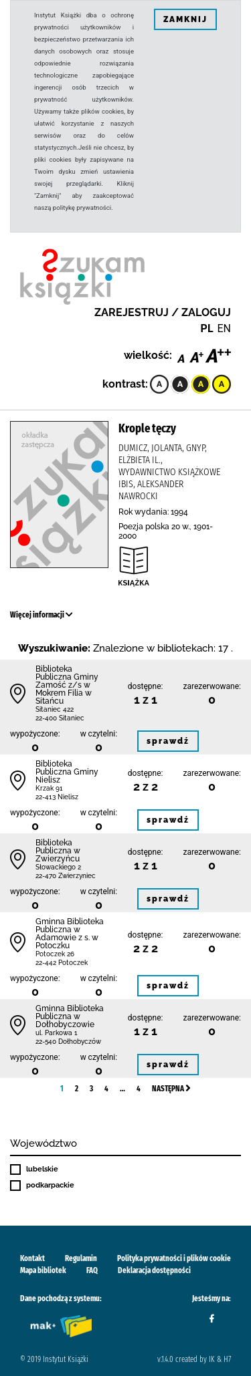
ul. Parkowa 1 (56, 1033)
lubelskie (42, 1169)
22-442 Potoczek (61, 962)
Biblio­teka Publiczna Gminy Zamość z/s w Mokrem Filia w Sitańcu (66, 685)
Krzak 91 (49, 788)
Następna (171, 1088)
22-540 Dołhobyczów (68, 1041)
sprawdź (168, 741)
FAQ (92, 1270)
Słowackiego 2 (58, 867)
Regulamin (81, 1258)
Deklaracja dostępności (154, 1270)
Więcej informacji (41, 615)
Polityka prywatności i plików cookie (174, 1258)
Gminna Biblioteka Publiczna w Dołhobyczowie (69, 1016)
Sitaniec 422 (54, 709)
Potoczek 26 (54, 954)
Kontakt (32, 1258)
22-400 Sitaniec (59, 718)
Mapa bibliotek (43, 1270)
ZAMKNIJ (185, 19)
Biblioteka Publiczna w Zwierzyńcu (57, 850)
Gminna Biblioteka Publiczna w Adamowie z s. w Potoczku (69, 933)
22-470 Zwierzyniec (65, 875)
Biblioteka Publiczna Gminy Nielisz (66, 772)
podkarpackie (50, 1185)
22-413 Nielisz (56, 797)
